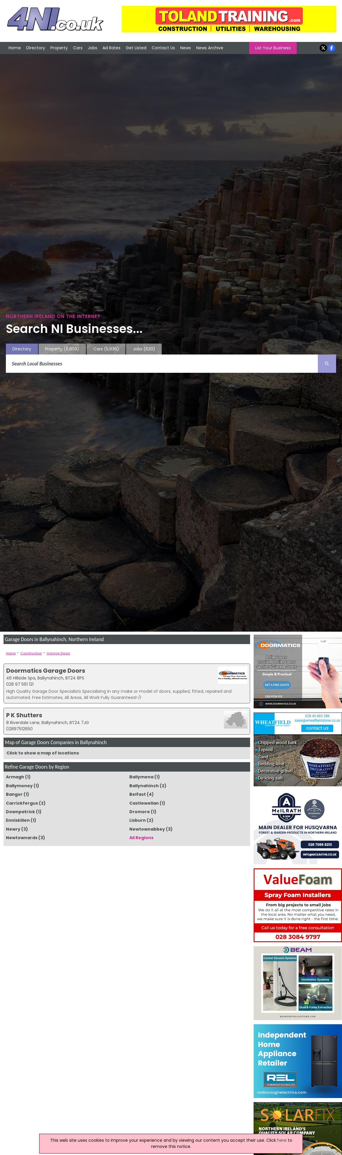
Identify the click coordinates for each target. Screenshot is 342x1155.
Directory (35, 48)
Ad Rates (111, 48)
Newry (13, 829)
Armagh (15, 777)
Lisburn (137, 820)
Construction (31, 653)
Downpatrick (20, 812)
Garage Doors (58, 653)
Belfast (137, 794)
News (185, 48)
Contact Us (163, 48)
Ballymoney (19, 786)
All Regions (141, 838)
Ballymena (141, 777)
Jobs (92, 48)
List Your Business (273, 48)
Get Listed (136, 48)
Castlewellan (144, 803)
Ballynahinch (144, 786)
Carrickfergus (22, 803)
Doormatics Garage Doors (45, 670)
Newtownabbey (147, 829)
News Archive (209, 48)
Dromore (139, 812)
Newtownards (21, 838)
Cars (77, 48)
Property (59, 48)
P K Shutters (24, 715)
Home (15, 48)
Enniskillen (18, 820)
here (282, 1140)
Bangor (14, 794)
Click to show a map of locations (42, 753)
